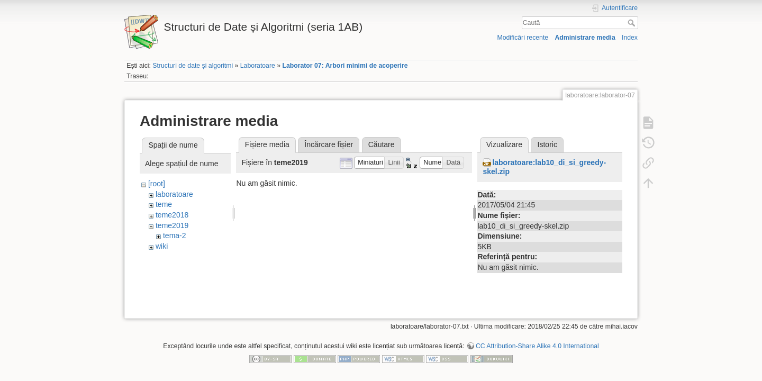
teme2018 (172, 215)
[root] (156, 183)
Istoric (547, 144)
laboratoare (174, 194)
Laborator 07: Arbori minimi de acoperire (344, 65)
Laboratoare (257, 65)
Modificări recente (522, 37)
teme (164, 204)
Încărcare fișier (328, 144)
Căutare (381, 144)
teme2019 (172, 225)
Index (630, 37)
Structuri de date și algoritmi (192, 65)
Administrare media (585, 37)
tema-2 (174, 235)
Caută (633, 22)
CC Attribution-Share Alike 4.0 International (537, 346)
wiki (162, 246)
